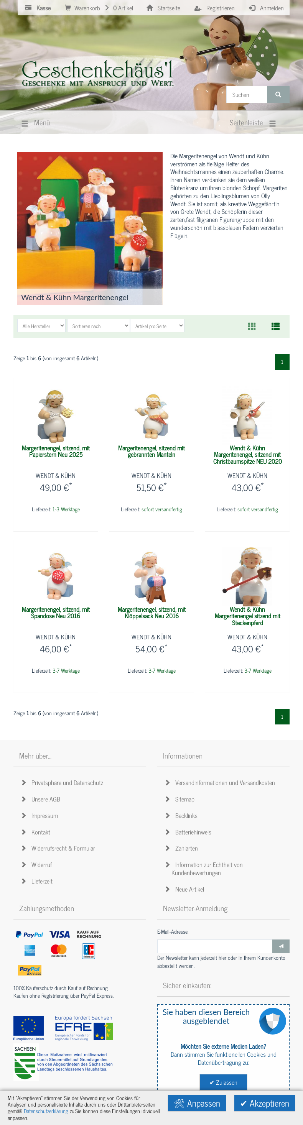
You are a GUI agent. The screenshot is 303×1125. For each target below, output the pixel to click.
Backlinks (182, 815)
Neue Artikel (185, 889)
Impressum (40, 815)
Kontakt (36, 832)
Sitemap (180, 799)
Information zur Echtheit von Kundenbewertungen (205, 868)
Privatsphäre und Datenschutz (63, 782)
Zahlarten (182, 848)
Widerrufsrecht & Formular (59, 848)
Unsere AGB (41, 799)
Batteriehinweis (189, 832)
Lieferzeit (38, 881)
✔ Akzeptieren (264, 1103)
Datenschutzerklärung (46, 1110)
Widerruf (37, 864)
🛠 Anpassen (197, 1103)
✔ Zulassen (223, 1082)
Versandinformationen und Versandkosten (221, 782)
